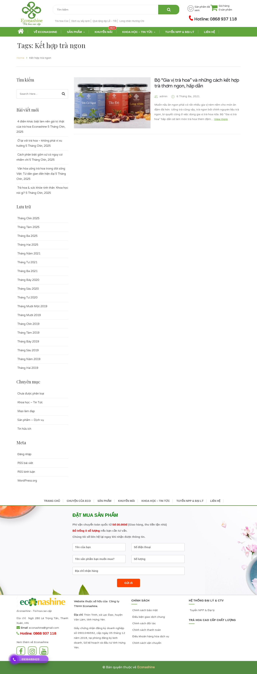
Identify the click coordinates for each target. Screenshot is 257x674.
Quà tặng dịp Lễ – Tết (105, 21)
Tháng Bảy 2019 (28, 341)
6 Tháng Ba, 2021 (188, 96)
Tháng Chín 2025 (28, 218)
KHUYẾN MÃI (126, 500)
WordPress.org (27, 480)
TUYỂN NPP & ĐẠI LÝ (189, 500)
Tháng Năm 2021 (28, 253)
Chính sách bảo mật (145, 610)
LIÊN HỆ (215, 500)
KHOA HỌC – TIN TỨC (156, 500)
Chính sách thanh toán (146, 630)
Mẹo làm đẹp (26, 411)
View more (221, 119)
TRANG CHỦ (52, 500)
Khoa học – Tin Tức (30, 402)
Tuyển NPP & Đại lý (202, 610)
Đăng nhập (24, 454)
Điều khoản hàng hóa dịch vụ (150, 636)
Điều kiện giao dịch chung (148, 617)
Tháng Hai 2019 (27, 368)
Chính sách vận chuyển (146, 643)
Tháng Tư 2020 (27, 297)
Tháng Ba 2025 (27, 236)
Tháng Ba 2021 (27, 271)
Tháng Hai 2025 (27, 244)
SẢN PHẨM (104, 500)
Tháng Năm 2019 (28, 359)
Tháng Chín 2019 (28, 324)
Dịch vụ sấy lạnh (80, 21)
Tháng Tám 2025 (28, 227)
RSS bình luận (26, 472)
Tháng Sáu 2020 (28, 288)
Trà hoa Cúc (62, 21)
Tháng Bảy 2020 (28, 280)
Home (20, 57)
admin (163, 96)
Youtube (43, 650)
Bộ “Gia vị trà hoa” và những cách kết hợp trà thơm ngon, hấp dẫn (196, 83)
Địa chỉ (20, 618)
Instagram (32, 650)
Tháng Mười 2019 (29, 315)
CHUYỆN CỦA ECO (79, 500)
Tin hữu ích (24, 428)
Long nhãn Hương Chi (131, 21)
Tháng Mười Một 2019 (32, 306)
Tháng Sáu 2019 (28, 350)
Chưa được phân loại (30, 393)
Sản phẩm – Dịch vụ (30, 420)
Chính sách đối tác (144, 623)
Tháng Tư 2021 (27, 262)
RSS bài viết (25, 463)
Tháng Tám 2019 (28, 332)
